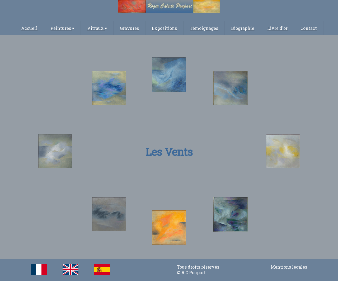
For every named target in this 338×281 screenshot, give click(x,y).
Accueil (29, 28)
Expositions (164, 28)
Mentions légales (289, 267)
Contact (309, 28)
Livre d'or (277, 28)
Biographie (242, 28)
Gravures (129, 28)
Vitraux (97, 28)
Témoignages (204, 28)
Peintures (62, 28)
